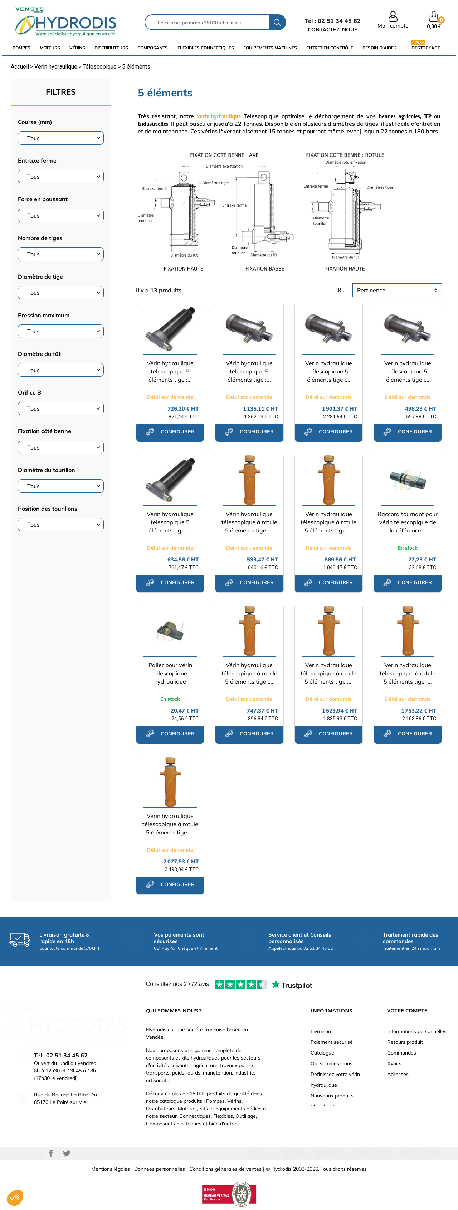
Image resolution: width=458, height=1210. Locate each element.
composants (152, 47)
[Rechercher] (207, 22)
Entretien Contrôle (329, 47)
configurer (170, 432)
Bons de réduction (408, 1085)
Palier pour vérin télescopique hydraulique (170, 673)
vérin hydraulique (219, 116)
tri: (339, 290)
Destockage (425, 47)
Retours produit (405, 1042)
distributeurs (111, 47)
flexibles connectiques (205, 47)
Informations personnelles (417, 1031)
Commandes (401, 1053)
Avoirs (394, 1063)
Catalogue (322, 1053)
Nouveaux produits (332, 1095)
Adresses (398, 1074)
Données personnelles (159, 1169)
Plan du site (324, 1106)
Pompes (21, 47)
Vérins (77, 47)
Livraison (321, 1031)
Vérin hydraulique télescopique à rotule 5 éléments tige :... (249, 522)
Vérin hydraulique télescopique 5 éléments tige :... (170, 371)
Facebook (51, 1153)
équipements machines (270, 47)
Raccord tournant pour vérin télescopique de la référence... (407, 522)
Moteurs (50, 47)
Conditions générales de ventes (225, 1169)
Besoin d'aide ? (379, 47)
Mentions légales (110, 1169)
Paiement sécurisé (332, 1042)
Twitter (66, 1153)
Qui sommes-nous (331, 1063)
